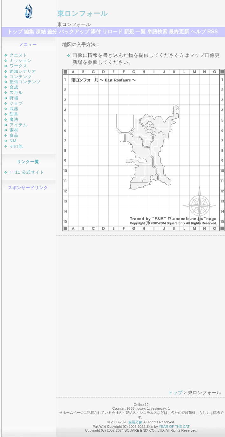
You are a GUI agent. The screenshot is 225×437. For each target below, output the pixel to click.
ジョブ (16, 103)
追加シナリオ (23, 71)
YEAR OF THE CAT (174, 426)
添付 (96, 31)
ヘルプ (198, 31)
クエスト (18, 55)
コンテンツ (21, 76)
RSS (212, 31)
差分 (52, 31)
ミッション (21, 60)
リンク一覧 (28, 161)
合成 (14, 87)
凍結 (41, 31)
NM (13, 140)
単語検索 (157, 31)
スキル (16, 92)
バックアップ (74, 31)
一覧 (140, 31)
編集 (29, 31)
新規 (129, 31)
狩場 (14, 98)
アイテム (18, 124)
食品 (14, 135)
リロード (112, 31)
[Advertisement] (29, 290)
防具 (14, 114)
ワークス (18, 65)
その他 (16, 146)
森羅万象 (135, 422)
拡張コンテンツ (25, 81)
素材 (14, 130)
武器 (14, 108)
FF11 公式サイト (27, 172)
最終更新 (179, 31)
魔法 (14, 119)
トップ (15, 31)
